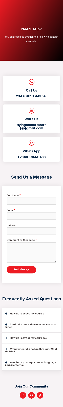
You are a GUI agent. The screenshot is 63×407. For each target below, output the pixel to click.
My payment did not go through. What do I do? (31, 350)
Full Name (14, 195)
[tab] (31, 313)
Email (11, 210)
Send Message (21, 269)
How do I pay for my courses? (28, 337)
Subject (11, 225)
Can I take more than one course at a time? (30, 326)
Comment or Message (22, 240)
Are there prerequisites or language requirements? (30, 364)
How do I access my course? (28, 313)
